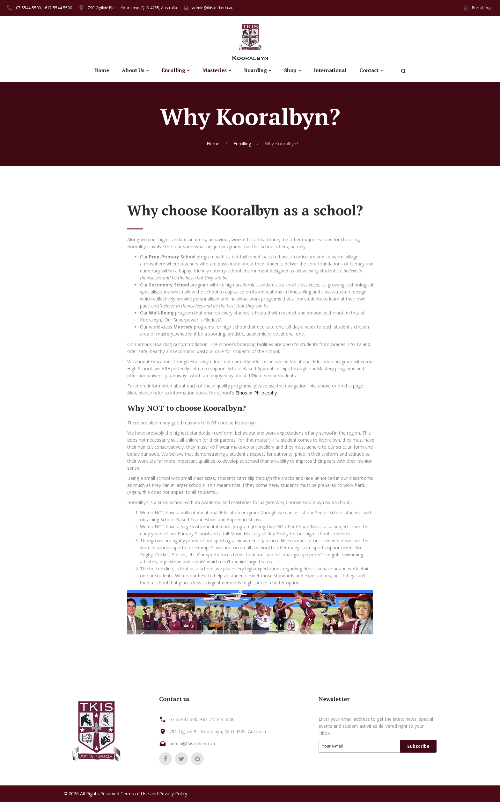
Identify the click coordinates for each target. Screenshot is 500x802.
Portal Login (483, 8)
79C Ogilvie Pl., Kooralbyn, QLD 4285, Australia (217, 731)
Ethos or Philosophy (256, 393)
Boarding (255, 70)
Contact (369, 70)
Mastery (183, 327)
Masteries (214, 70)
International (330, 70)
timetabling (299, 292)
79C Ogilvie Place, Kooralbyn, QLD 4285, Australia (132, 8)
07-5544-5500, (29, 8)
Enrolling (173, 70)
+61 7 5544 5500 (217, 719)
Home (101, 70)
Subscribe (418, 746)
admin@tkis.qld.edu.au (212, 8)
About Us (133, 70)
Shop (290, 70)
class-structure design (343, 292)
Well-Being (161, 313)
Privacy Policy (173, 794)
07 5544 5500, (184, 719)
